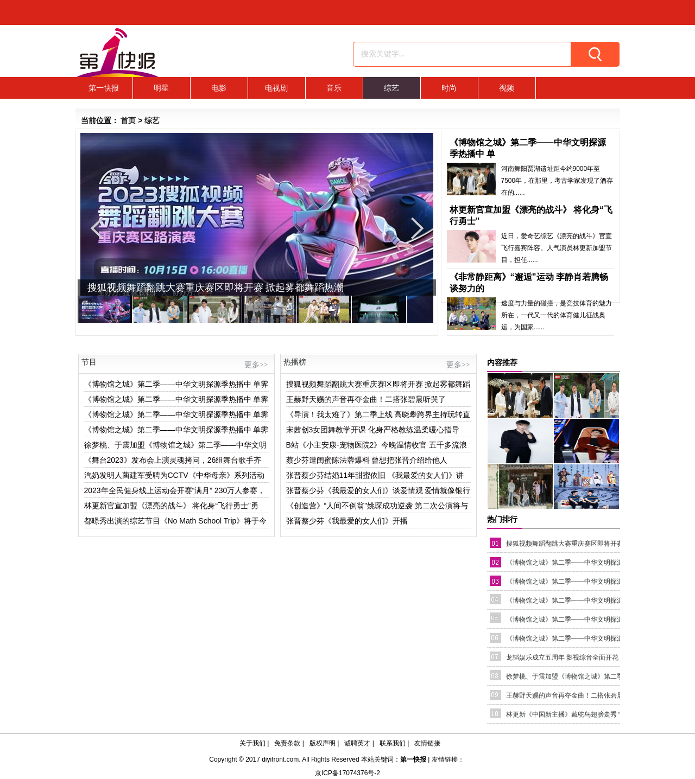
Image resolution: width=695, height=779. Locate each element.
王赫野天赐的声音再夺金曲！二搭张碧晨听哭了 (366, 399)
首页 (128, 120)
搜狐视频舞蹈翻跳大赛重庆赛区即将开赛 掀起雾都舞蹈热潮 (215, 287)
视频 (506, 88)
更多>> (256, 365)
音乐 (334, 88)
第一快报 (104, 88)
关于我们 (252, 743)
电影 (218, 88)
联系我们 (393, 743)
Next (417, 228)
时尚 (449, 88)
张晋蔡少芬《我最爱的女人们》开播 (347, 520)
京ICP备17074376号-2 (347, 773)
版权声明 (322, 743)
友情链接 (427, 743)
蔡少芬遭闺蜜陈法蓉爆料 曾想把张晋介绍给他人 (367, 460)
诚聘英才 (357, 743)
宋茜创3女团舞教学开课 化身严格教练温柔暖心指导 (373, 429)
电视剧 (276, 88)
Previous (97, 228)
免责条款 (287, 743)
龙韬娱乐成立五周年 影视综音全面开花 (562, 657)
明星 (161, 88)
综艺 (391, 88)
